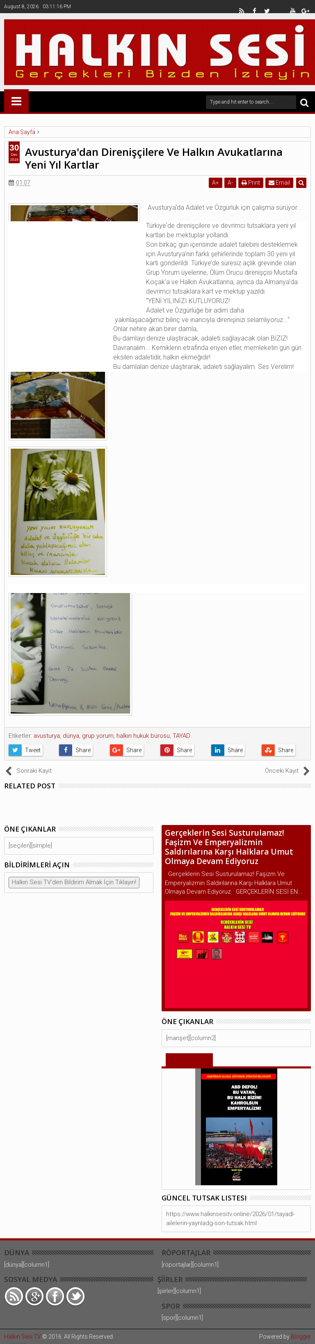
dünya (71, 735)
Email (279, 182)
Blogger (301, 1336)
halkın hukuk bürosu (143, 735)
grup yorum (98, 735)
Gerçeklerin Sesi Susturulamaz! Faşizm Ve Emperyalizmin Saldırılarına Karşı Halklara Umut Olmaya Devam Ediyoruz (229, 846)
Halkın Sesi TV (22, 1336)
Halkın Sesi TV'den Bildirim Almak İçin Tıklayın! (74, 882)
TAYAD (181, 735)
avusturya (47, 735)
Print (251, 182)
